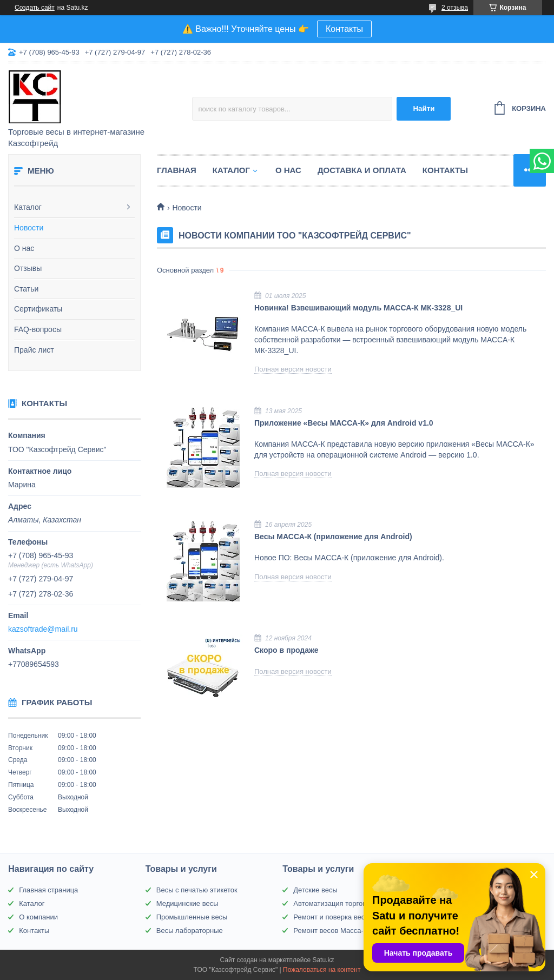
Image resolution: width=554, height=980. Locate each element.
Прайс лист (34, 350)
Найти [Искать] (423, 108)
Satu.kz (323, 960)
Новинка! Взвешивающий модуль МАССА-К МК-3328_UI (358, 307)
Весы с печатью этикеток (197, 890)
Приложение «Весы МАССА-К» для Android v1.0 (343, 423)
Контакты (344, 29)
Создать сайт (35, 7)
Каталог (28, 207)
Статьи (26, 288)
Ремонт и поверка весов (332, 917)
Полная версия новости (293, 369)
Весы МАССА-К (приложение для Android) (333, 536)
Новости (28, 227)
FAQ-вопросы (38, 329)
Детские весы (315, 890)
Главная (176, 170)
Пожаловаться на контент (321, 970)
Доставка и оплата (362, 170)
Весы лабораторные (189, 930)
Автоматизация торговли (333, 903)
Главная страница (48, 890)
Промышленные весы (192, 917)
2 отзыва (454, 7)
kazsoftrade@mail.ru (43, 629)
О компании (38, 917)
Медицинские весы (187, 903)
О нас (24, 248)
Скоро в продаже (286, 650)
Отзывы (28, 268)
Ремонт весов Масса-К (330, 930)
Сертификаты (38, 308)
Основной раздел (185, 270)
